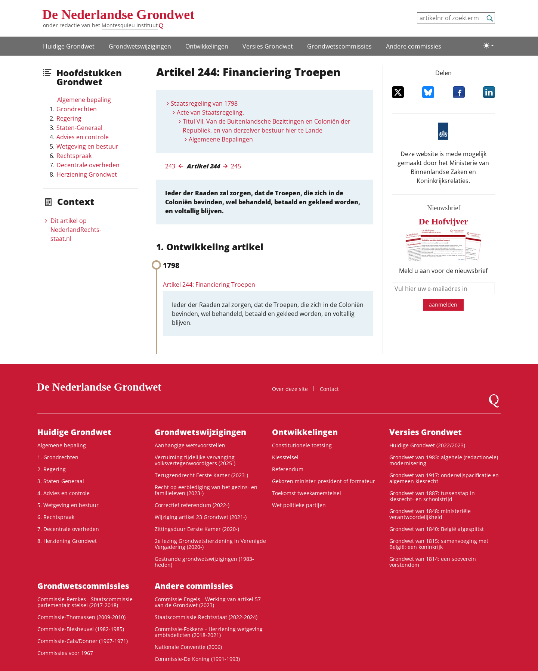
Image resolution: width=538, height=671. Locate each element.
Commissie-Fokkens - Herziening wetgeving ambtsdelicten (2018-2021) (209, 632)
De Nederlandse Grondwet (118, 14)
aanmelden (443, 304)
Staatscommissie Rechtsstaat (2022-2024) (206, 617)
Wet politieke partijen (299, 505)
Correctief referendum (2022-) (192, 505)
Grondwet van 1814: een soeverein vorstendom (432, 561)
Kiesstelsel (285, 457)
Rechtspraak (74, 156)
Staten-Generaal (79, 128)
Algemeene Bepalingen (221, 139)
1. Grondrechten (57, 457)
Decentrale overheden (88, 165)
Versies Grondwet (267, 46)
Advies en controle (82, 137)
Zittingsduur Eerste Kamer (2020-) (197, 528)
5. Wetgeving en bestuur (68, 505)
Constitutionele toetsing (302, 445)
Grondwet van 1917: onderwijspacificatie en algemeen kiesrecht (444, 478)
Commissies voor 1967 (65, 652)
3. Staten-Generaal (60, 481)
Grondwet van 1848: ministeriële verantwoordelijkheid (430, 514)
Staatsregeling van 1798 (204, 103)
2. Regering (51, 469)
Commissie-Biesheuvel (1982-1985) (80, 629)
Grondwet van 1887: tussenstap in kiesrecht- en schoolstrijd (432, 496)
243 (170, 166)
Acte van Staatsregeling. (210, 112)
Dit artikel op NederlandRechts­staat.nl (75, 230)
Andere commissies (413, 46)
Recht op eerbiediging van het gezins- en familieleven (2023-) (206, 490)
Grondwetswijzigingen (140, 46)
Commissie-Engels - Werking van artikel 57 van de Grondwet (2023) (208, 602)
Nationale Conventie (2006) (188, 646)
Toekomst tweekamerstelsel (306, 493)
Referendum (287, 469)
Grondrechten (76, 109)
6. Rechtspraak (55, 517)
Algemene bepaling (84, 100)
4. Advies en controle (63, 493)
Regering (68, 118)
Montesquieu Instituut (130, 25)
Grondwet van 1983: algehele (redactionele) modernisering (443, 460)
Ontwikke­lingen (206, 46)
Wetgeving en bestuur (87, 146)
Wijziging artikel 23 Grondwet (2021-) (201, 517)
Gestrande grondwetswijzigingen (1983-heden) (204, 561)
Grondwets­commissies (339, 46)
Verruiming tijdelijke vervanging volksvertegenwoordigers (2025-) (195, 460)
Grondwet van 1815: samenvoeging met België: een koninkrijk (438, 543)
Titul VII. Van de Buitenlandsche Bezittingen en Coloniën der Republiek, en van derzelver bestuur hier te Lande (266, 125)
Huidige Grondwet (69, 46)
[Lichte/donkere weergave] (488, 45)
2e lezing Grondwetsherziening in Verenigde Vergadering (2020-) (210, 543)
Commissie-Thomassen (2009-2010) (81, 617)
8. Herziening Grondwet (67, 540)
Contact (329, 388)
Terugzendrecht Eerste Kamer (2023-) (201, 475)
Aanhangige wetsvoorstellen (190, 445)
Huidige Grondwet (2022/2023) (427, 445)
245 (236, 166)
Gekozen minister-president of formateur (323, 481)
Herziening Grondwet (86, 174)
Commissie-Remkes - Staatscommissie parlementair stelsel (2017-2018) (85, 602)
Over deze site (290, 388)
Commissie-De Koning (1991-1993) (197, 658)
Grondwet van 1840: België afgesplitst (436, 528)
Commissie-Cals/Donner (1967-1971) (82, 640)
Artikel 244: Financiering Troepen (209, 284)
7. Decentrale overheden (68, 528)
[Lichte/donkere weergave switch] (488, 46)
